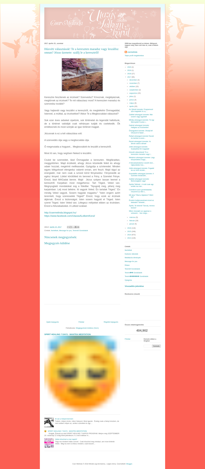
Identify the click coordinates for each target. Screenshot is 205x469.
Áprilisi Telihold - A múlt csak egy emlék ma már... (141, 185)
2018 (129, 74)
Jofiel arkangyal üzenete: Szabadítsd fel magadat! (139, 148)
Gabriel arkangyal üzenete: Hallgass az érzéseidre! (139, 126)
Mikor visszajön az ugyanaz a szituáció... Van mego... (140, 212)
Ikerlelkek (54, 230)
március (132, 217)
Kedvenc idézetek (131, 254)
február (132, 221)
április (131, 106)
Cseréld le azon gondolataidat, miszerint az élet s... (140, 191)
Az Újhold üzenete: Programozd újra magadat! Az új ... (141, 110)
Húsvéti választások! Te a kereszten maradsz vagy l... (140, 153)
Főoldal (81, 322)
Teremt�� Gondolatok (133, 273)
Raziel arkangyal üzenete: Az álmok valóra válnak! (140, 142)
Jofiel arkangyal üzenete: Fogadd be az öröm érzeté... (141, 169)
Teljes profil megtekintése (134, 56)
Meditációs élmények (133, 258)
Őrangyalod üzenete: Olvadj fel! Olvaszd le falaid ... (141, 132)
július (131, 96)
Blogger (129, 464)
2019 (129, 70)
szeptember (134, 90)
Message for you (65, 230)
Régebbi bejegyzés (111, 322)
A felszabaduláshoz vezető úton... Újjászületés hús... (141, 164)
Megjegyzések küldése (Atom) (87, 328)
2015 (129, 231)
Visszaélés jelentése (134, 286)
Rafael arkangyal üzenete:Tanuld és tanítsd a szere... (141, 137)
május (131, 103)
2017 (129, 77)
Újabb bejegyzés (52, 322)
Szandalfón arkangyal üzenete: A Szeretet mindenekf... (141, 175)
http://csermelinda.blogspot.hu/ (60, 212)
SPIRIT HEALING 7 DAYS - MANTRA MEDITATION (67, 334)
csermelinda (132, 52)
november (133, 83)
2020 (129, 67)
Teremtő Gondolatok (80, 230)
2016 (129, 228)
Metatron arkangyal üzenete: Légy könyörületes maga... (142, 159)
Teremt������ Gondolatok (136, 276)
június (131, 100)
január (132, 224)
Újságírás (128, 280)
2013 (129, 238)
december (133, 80)
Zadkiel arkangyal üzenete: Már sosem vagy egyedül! (141, 116)
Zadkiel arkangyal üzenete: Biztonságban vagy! (139, 180)
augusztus (133, 93)
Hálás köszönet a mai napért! (66, 439)
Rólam (127, 265)
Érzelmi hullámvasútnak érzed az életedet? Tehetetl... (141, 201)
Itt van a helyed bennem (64, 419)
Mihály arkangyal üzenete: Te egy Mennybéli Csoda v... (141, 121)
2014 (129, 235)
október (132, 86)
